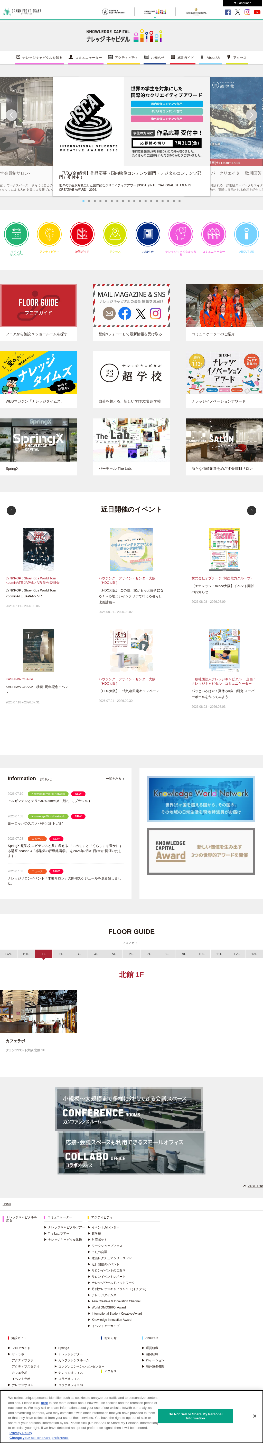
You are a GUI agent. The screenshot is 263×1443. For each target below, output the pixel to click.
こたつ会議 (97, 1255)
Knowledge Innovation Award (110, 1323)
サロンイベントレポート (107, 1280)
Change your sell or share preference (39, 1438)
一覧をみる (113, 781)
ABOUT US (246, 240)
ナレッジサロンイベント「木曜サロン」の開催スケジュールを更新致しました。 (64, 884)
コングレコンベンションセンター (79, 1369)
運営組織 (150, 1351)
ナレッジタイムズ (102, 1298)
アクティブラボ (22, 1363)
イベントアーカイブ (103, 1329)
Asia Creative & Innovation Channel (114, 1304)
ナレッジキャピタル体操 (63, 1243)
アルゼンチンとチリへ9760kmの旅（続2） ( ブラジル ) (49, 804)
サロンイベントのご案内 (107, 1273)
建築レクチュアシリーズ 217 (110, 1261)
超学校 (94, 1236)
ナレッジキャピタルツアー (64, 1230)
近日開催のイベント (103, 1267)
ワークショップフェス (105, 1249)
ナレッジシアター (68, 1357)
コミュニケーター (88, 60)
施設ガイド (185, 60)
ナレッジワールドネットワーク (111, 1286)
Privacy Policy (21, 1433)
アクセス (240, 60)
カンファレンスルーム (71, 1363)
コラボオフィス (67, 1382)
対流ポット (97, 1243)
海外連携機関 (153, 1369)
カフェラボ (19, 1376)
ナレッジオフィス (68, 1376)
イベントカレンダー (16, 241)
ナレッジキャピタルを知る (42, 60)
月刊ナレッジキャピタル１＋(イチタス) (117, 1292)
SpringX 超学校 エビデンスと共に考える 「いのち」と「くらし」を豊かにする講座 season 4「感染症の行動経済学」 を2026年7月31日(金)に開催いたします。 (65, 854)
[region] (131, 1416)
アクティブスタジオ (26, 1369)
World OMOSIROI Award (107, 1310)
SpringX (61, 1351)
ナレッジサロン (20, 1388)
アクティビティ (126, 60)
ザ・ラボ (16, 1357)
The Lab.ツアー (56, 1236)
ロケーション (153, 1363)
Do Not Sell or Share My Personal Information (195, 1416)
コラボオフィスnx (68, 1388)
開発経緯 (150, 1357)
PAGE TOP (255, 1189)
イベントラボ (21, 1382)
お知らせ (157, 60)
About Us (213, 60)
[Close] (254, 1416)
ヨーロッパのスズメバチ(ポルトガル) (35, 826)
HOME (7, 1207)
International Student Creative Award (115, 1316)
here (44, 1403)
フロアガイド (19, 1351)
